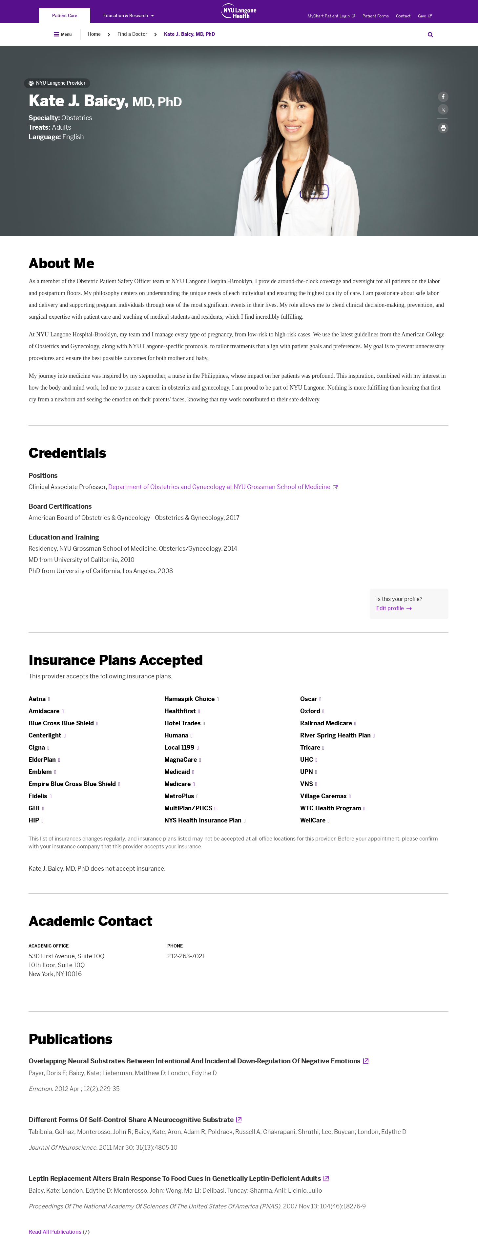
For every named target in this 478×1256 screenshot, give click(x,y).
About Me (61, 263)
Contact (403, 16)
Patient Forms (376, 16)
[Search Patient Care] (430, 34)
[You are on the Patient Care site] (64, 15)
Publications (70, 1039)
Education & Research (128, 15)
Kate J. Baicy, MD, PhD (189, 34)
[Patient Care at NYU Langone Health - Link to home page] (239, 11)
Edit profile (390, 608)
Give (425, 16)
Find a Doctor (132, 34)
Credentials (67, 453)
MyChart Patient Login (331, 16)
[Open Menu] (63, 34)
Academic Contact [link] (90, 921)
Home (94, 34)
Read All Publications (59, 1232)
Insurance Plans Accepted (116, 660)
